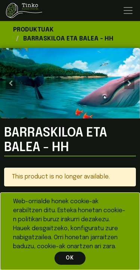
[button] (10, 83)
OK (70, 258)
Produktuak (33, 30)
